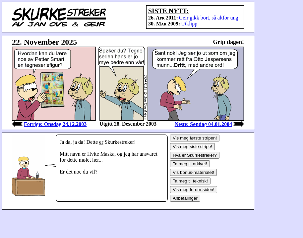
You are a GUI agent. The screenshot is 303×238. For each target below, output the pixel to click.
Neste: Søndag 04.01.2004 (203, 124)
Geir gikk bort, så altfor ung (208, 17)
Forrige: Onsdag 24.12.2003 (55, 124)
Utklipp (189, 23)
